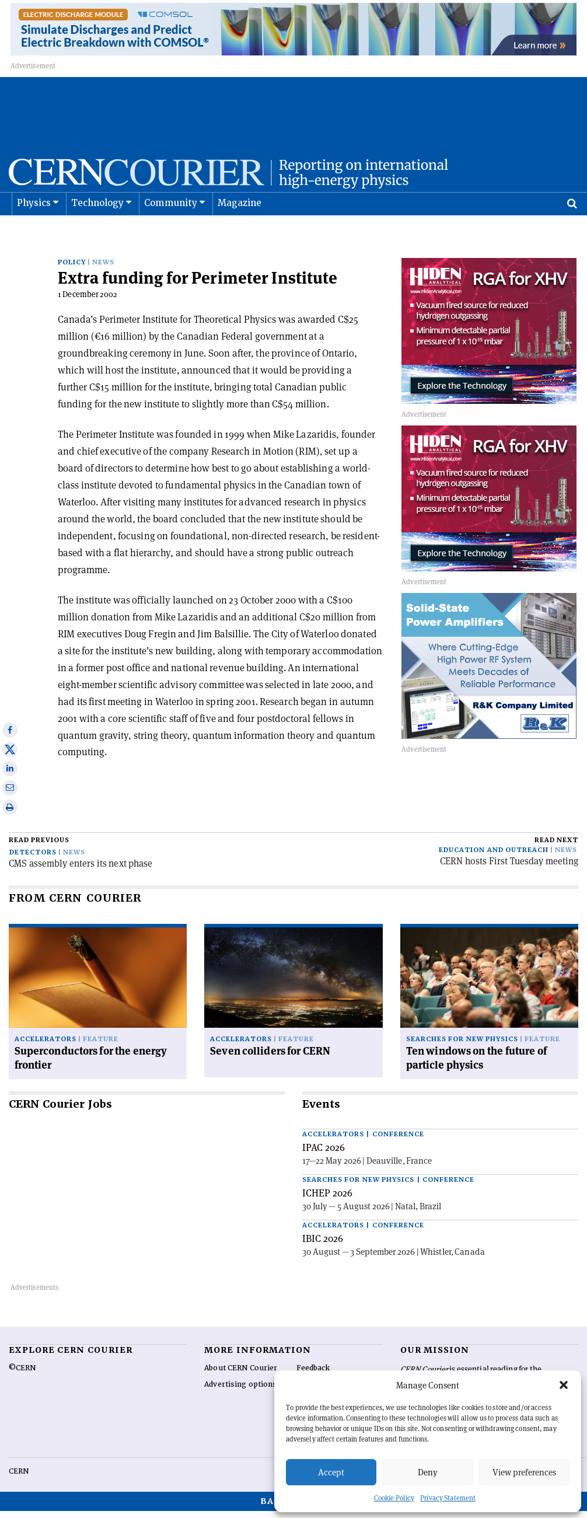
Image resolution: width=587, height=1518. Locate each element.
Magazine (240, 232)
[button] (563, 1385)
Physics (34, 232)
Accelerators (45, 1046)
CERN (19, 1478)
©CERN (22, 1375)
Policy (72, 269)
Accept (331, 1472)
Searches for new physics (462, 1046)
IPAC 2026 (323, 1154)
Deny (428, 1472)
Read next (556, 847)
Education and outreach (493, 857)
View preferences (524, 1472)
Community (171, 232)
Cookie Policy (394, 1497)
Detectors (33, 859)
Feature (100, 1046)
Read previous (39, 847)
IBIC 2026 (322, 1245)
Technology (97, 232)
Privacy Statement (448, 1497)
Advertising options (240, 1391)
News (103, 269)
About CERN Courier (240, 1375)
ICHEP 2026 (327, 1200)
